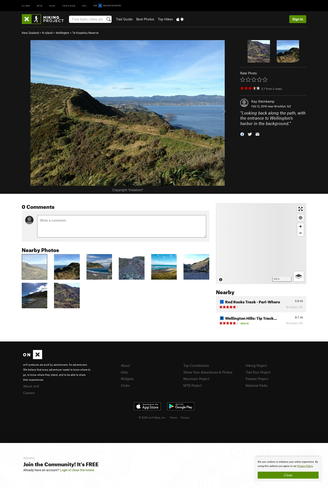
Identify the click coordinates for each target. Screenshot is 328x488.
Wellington (62, 33)
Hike (52, 5)
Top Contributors (196, 365)
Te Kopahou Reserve (85, 33)
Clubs (125, 385)
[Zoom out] (300, 233)
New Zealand (30, 33)
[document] (288, 469)
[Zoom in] (300, 226)
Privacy (185, 417)
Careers (29, 393)
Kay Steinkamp (262, 101)
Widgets (127, 379)
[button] (242, 133)
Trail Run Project (258, 372)
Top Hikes (165, 19)
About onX (31, 386)
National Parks (257, 385)
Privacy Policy (305, 466)
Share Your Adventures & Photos (207, 372)
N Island (47, 33)
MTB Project (192, 385)
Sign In (297, 19)
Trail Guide (124, 19)
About (125, 365)
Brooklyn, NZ (282, 106)
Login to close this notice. (77, 470)
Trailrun (69, 5)
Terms (173, 417)
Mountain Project (196, 379)
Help (124, 372)
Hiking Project (256, 365)
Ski (84, 5)
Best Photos (145, 19)
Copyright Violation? (127, 190)
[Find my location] (300, 217)
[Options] (299, 276)
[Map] (261, 243)
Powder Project (257, 379)
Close (288, 475)
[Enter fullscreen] (300, 209)
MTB (40, 5)
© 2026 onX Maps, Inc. (152, 417)
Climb (26, 5)
